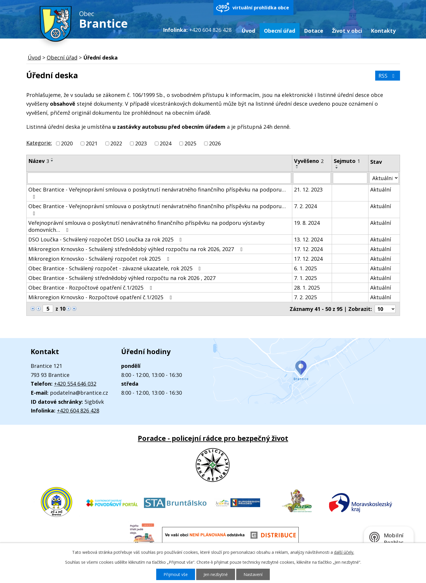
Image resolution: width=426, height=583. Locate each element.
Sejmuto (347, 160)
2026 (215, 143)
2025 (190, 143)
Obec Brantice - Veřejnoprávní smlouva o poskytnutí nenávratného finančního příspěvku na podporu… (157, 192)
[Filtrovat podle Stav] (384, 178)
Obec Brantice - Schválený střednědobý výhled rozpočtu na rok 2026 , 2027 (121, 277)
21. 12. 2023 (308, 189)
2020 (67, 143)
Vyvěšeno (309, 160)
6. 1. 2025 (305, 268)
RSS (387, 75)
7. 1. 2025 (305, 277)
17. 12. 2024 (308, 249)
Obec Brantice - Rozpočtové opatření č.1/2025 (91, 287)
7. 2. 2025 (305, 297)
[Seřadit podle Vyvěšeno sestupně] (297, 168)
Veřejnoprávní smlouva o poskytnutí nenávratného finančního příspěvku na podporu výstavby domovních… (146, 226)
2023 (141, 143)
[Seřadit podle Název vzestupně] (52, 158)
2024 (165, 143)
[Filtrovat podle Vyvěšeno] (312, 178)
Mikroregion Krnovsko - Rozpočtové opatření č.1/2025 (101, 297)
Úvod (248, 30)
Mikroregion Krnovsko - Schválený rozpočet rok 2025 (99, 258)
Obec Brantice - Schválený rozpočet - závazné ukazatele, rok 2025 (115, 268)
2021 (92, 143)
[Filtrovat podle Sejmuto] (350, 178)
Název (38, 160)
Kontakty (383, 30)
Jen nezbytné (216, 574)
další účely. (344, 552)
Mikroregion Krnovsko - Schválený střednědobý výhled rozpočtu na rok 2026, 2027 (136, 249)
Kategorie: (39, 142)
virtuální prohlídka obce (260, 7)
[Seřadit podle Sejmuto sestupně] (337, 168)
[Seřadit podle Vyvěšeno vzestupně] (297, 165)
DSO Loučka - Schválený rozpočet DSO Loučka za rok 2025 (106, 239)
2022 (116, 143)
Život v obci (347, 30)
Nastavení (253, 574)
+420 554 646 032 (75, 383)
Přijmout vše (176, 574)
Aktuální (380, 189)
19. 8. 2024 (307, 222)
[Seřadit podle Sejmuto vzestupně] (337, 165)
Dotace (313, 30)
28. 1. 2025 (307, 287)
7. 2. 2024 (305, 206)
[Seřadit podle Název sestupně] (52, 161)
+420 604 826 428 (78, 410)
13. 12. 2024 (308, 239)
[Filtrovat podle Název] (159, 178)
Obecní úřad (279, 30)
